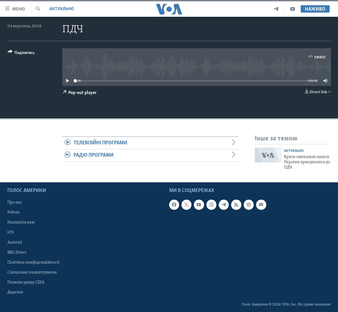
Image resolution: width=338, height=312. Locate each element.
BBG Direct (16, 252)
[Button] (21, 53)
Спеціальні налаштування (32, 272)
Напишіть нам (20, 222)
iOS (10, 232)
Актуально (61, 9)
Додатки (15, 292)
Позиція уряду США (25, 282)
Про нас (14, 202)
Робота (13, 212)
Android (14, 242)
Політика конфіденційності (33, 262)
